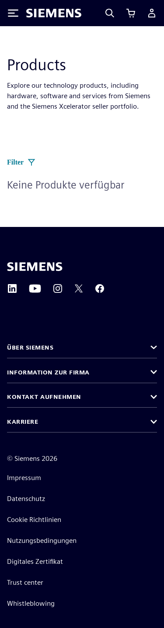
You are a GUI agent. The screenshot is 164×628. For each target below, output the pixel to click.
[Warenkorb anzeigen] (131, 13)
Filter (21, 162)
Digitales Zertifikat (35, 561)
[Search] (110, 13)
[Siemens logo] (53, 13)
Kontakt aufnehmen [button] (44, 396)
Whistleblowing (31, 603)
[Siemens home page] (35, 266)
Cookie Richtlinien (34, 519)
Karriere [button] (22, 421)
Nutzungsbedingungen (42, 540)
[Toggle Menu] (13, 13)
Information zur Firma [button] (48, 372)
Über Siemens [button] (30, 347)
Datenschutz (26, 498)
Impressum (24, 478)
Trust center (25, 582)
